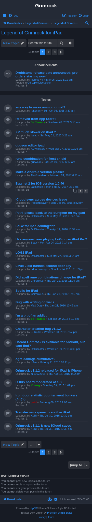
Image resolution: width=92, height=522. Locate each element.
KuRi (34, 415)
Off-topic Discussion (39, 82)
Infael (34, 362)
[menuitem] (13, 16)
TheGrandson (39, 175)
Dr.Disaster (37, 216)
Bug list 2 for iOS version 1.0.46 (39, 183)
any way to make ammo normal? (40, 107)
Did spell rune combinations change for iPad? (50, 277)
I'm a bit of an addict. (31, 315)
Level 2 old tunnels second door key (43, 266)
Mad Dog (36, 305)
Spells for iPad (26, 290)
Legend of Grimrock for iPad (32, 32)
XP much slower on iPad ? (35, 132)
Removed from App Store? (35, 119)
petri (34, 402)
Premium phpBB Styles (59, 512)
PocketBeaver (39, 202)
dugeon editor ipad (30, 145)
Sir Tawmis (38, 122)
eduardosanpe (39, 269)
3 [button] (54, 52)
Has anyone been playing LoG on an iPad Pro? (51, 239)
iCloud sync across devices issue (41, 199)
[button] (61, 52)
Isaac (34, 135)
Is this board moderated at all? (38, 382)
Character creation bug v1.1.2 (38, 329)
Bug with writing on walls (34, 302)
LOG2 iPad (23, 252)
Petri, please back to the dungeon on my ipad (50, 213)
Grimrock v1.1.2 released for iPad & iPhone (48, 370)
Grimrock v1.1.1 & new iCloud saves (43, 425)
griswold (35, 161)
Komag (35, 385)
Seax (34, 242)
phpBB (33, 508)
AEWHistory (38, 148)
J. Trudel (36, 332)
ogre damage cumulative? (35, 359)
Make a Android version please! (39, 172)
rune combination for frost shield (40, 158)
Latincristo (37, 186)
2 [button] (49, 52)
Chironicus (37, 280)
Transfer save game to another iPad (42, 412)
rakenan (35, 110)
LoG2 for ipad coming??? (35, 226)
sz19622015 (38, 373)
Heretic (35, 79)
